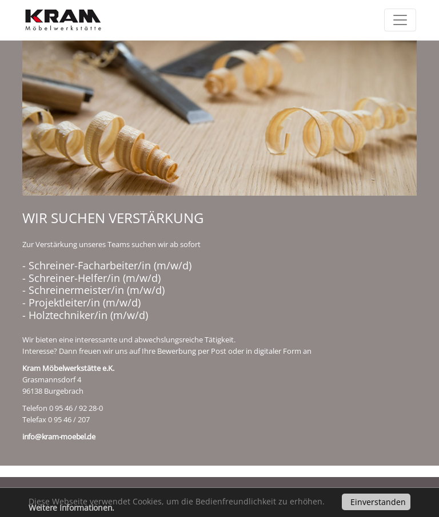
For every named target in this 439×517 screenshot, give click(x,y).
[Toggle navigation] (400, 20)
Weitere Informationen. (71, 507)
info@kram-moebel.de (58, 436)
